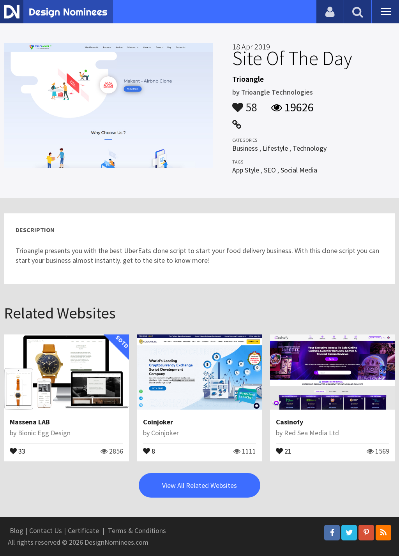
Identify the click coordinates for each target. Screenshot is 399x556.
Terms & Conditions (137, 530)
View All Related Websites (199, 485)
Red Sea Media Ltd (311, 432)
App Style (245, 169)
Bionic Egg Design (44, 432)
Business (245, 148)
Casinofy (289, 421)
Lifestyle (275, 148)
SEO (270, 169)
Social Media (299, 169)
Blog (16, 530)
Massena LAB (30, 421)
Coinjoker (158, 421)
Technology (310, 148)
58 (244, 103)
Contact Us (45, 530)
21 (283, 450)
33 (17, 450)
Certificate (83, 530)
